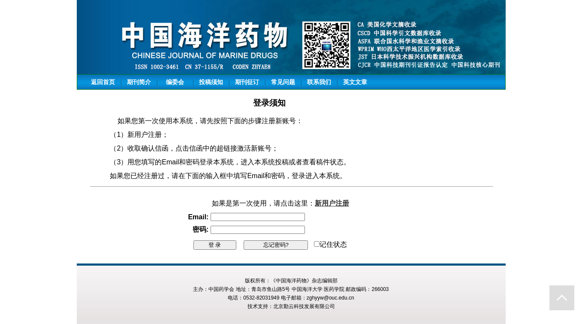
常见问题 (283, 82)
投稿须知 (211, 82)
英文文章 (355, 82)
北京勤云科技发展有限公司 (304, 306)
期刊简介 (139, 82)
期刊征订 (247, 82)
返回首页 (103, 82)
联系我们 (319, 82)
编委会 (175, 82)
